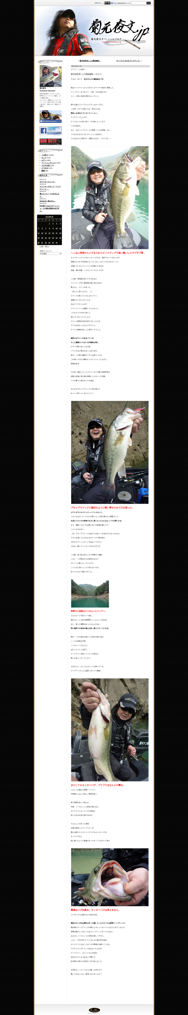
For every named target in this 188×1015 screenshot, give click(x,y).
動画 (43, 171)
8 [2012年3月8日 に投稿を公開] (49, 228)
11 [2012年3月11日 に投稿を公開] (60, 228)
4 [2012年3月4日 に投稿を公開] (60, 224)
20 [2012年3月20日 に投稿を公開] (42, 238)
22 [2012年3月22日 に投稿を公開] (49, 238)
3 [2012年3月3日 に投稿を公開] (56, 224)
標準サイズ (103, 3)
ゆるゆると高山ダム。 (48, 201)
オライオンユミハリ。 (48, 182)
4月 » (47, 246)
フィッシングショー (48, 163)
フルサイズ (108, 3)
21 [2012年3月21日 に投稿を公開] (46, 238)
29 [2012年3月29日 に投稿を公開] (49, 243)
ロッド (43, 158)
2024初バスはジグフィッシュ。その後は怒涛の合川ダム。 (50, 208)
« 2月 (42, 246)
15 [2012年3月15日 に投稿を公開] (49, 233)
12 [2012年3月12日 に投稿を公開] (38, 233)
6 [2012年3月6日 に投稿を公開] (42, 228)
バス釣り (44, 155)
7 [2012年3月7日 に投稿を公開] (45, 228)
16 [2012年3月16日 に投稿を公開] (53, 233)
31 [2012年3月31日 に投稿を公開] (56, 243)
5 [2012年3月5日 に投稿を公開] (38, 228)
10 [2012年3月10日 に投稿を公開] (56, 228)
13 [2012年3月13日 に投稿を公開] (42, 233)
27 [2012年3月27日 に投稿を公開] (42, 243)
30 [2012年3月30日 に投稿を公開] (53, 243)
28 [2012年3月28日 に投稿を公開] (46, 243)
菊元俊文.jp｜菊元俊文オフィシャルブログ (94, 31)
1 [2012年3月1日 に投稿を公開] (49, 224)
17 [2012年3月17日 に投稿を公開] (56, 233)
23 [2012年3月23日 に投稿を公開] (53, 238)
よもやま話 (45, 165)
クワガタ (44, 168)
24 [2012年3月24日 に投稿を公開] (56, 238)
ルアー (43, 160)
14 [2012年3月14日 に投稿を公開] (46, 233)
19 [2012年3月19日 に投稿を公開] (38, 238)
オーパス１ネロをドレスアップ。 (128, 61)
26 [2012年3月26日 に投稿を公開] (38, 243)
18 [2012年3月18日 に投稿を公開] (60, 233)
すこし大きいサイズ (106, 3)
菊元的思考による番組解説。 (90, 61)
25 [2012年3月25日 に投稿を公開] (60, 238)
